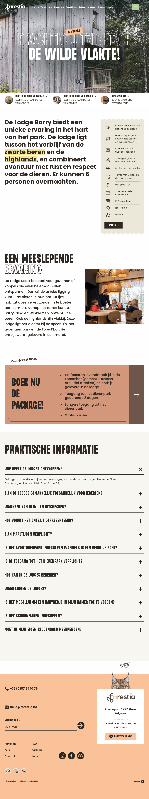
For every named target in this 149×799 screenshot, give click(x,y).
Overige (111, 7)
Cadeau (91, 7)
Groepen (58, 7)
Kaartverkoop (123, 7)
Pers (7, 750)
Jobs (35, 756)
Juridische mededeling (28, 781)
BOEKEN (112, 225)
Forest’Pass (71, 7)
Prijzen (82, 7)
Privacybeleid (10, 781)
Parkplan (10, 743)
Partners (37, 750)
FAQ (34, 743)
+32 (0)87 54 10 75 (21, 689)
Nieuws (101, 7)
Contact (10, 756)
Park (34, 7)
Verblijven (45, 7)
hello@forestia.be (21, 707)
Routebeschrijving (120, 736)
